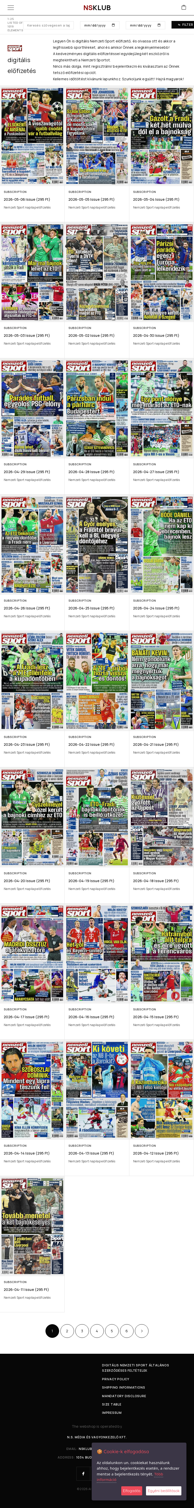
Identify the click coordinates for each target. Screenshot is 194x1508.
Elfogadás (131, 1490)
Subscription (15, 192)
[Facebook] (83, 1473)
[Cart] (183, 8)
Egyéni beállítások (164, 1490)
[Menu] (10, 7)
